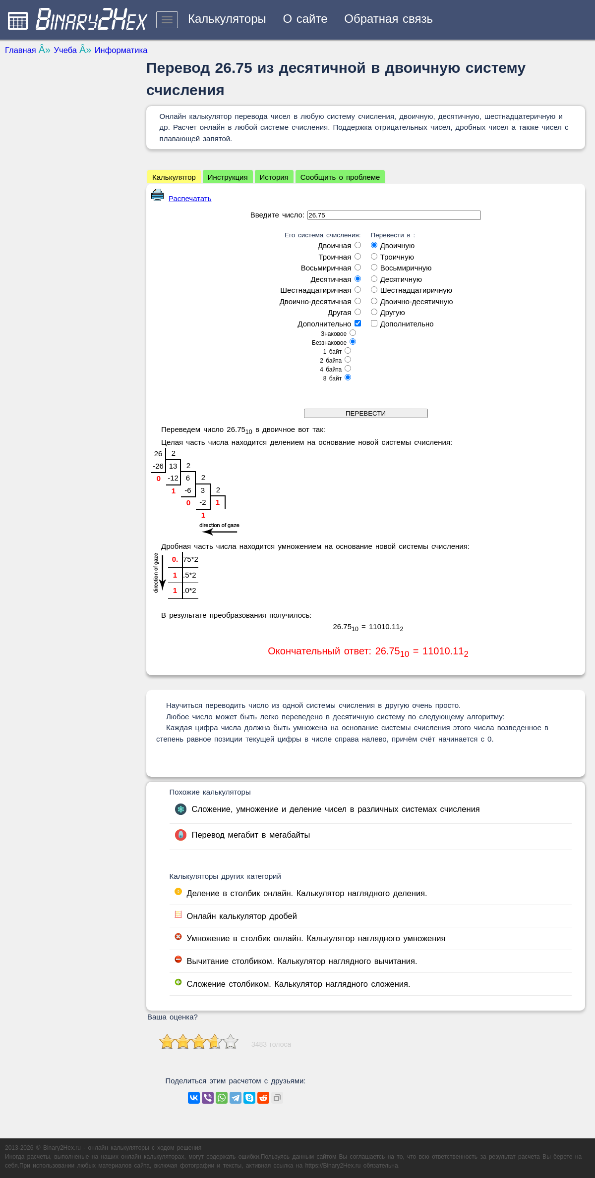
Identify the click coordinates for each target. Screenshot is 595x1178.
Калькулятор (174, 177)
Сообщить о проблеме (340, 177)
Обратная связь (388, 18)
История (274, 177)
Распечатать (181, 198)
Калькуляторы (227, 18)
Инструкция (228, 177)
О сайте (305, 18)
